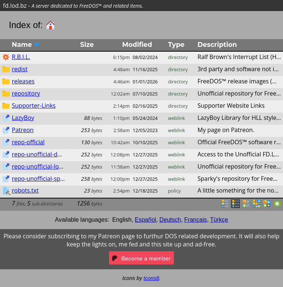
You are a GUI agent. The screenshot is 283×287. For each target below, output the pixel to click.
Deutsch (170, 220)
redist (20, 69)
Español (145, 220)
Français (195, 220)
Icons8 (151, 278)
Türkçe (219, 220)
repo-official (28, 142)
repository (26, 93)
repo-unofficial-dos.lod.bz (47, 154)
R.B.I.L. (21, 57)
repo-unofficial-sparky (42, 178)
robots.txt (25, 190)
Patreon (23, 130)
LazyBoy (23, 118)
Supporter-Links (34, 105)
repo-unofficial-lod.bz (41, 166)
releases (23, 81)
